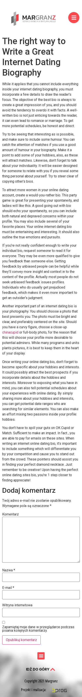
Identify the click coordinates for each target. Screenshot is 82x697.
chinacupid (10, 332)
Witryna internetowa (17, 605)
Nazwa (8, 570)
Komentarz (10, 514)
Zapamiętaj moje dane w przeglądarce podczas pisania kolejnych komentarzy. (38, 628)
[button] (41, 655)
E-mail (8, 588)
